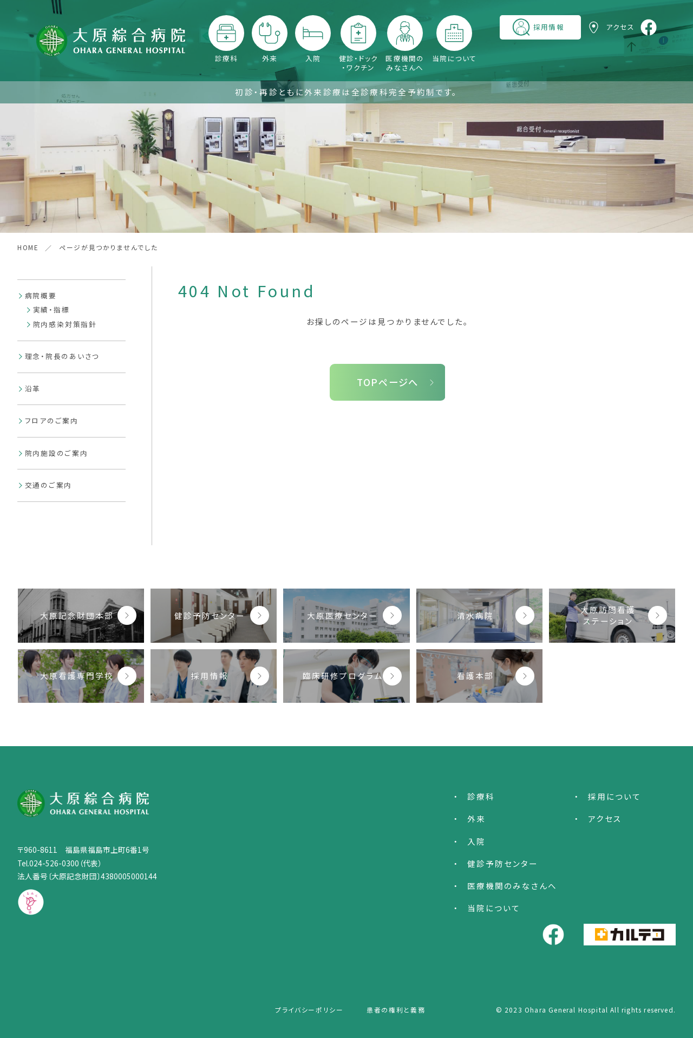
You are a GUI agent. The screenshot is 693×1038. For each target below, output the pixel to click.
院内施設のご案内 (56, 453)
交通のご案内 (49, 485)
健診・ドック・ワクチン (358, 62)
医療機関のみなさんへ (404, 62)
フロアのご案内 (52, 420)
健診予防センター (502, 863)
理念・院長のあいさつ (62, 356)
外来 (270, 58)
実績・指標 (51, 309)
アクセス (605, 818)
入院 (313, 58)
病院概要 (41, 295)
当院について (454, 58)
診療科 (226, 58)
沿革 (33, 388)
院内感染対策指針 (65, 324)
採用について (614, 796)
